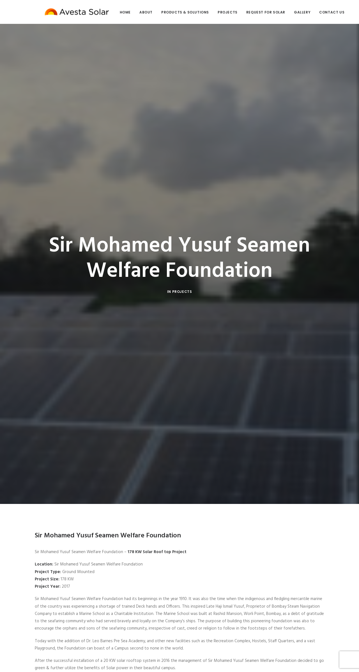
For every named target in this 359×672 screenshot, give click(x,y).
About (137, 12)
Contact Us (322, 12)
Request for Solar (256, 12)
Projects (219, 12)
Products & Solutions (176, 12)
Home (116, 12)
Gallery (293, 12)
